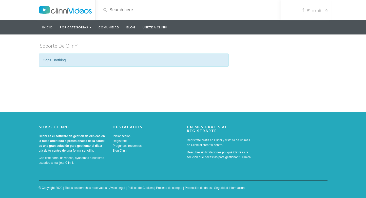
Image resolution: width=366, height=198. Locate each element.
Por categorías (75, 27)
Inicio (47, 27)
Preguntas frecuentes (127, 146)
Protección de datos (198, 188)
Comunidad (109, 27)
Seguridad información (229, 188)
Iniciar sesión (121, 136)
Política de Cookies (140, 188)
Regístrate (120, 141)
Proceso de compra (169, 188)
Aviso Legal (117, 188)
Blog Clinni (120, 150)
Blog (131, 27)
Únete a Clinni (155, 27)
